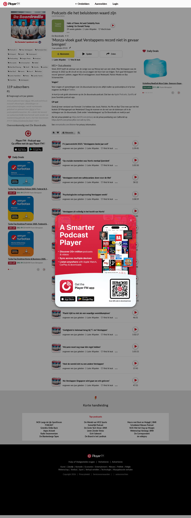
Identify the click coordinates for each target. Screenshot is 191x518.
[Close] (130, 220)
